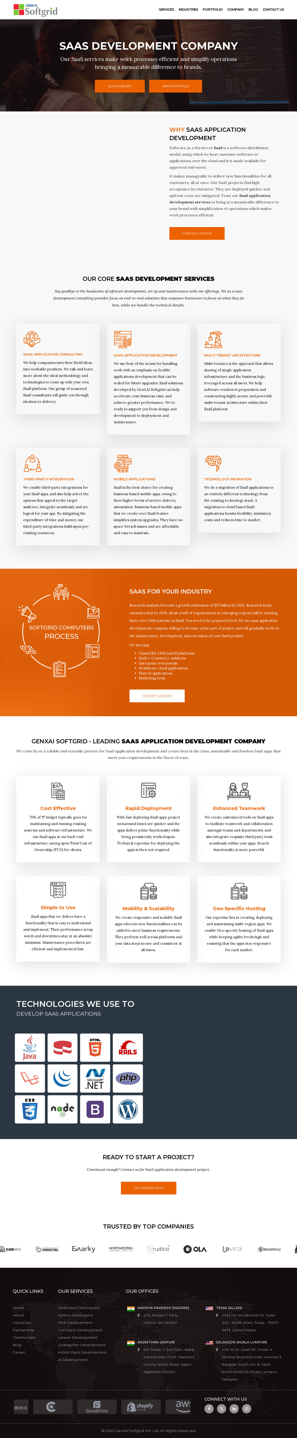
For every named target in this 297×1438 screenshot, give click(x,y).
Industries (188, 9)
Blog (253, 9)
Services (166, 9)
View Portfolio (175, 86)
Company (235, 9)
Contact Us (273, 9)
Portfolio (213, 9)
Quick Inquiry (120, 86)
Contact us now (197, 233)
